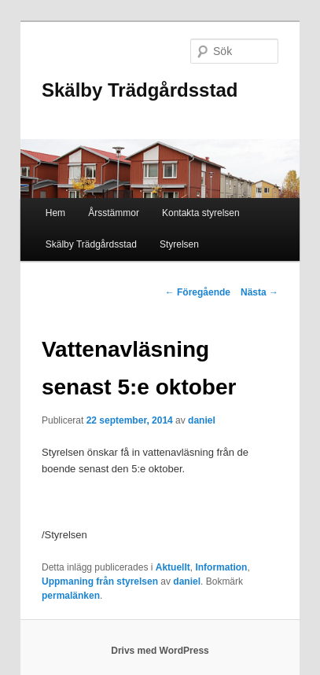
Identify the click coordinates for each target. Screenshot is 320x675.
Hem (55, 212)
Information (221, 567)
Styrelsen (179, 244)
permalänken (71, 595)
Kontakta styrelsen (201, 212)
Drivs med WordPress (160, 650)
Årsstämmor (113, 212)
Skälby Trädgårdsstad (139, 90)
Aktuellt (173, 567)
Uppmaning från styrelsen (100, 581)
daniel (201, 420)
